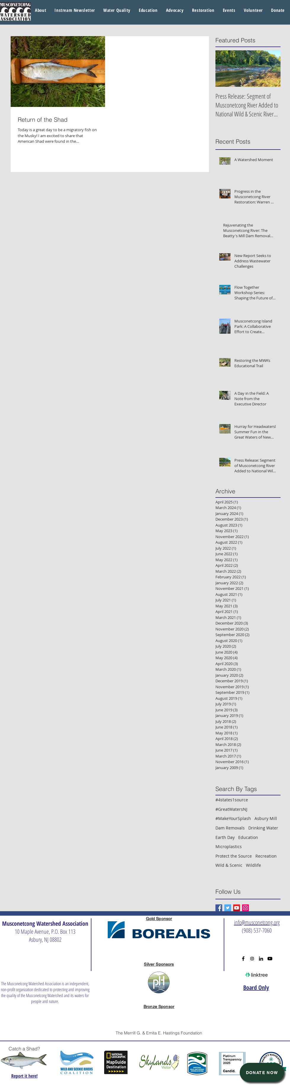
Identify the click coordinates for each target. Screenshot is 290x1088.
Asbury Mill (265, 818)
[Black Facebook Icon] (243, 959)
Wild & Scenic (228, 865)
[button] (117, 10)
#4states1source (231, 800)
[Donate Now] (262, 1072)
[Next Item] (271, 68)
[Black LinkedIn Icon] (261, 959)
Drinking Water (263, 828)
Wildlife (253, 865)
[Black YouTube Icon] (270, 959)
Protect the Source (233, 856)
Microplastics (228, 846)
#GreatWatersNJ (231, 809)
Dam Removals (230, 828)
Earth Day (225, 837)
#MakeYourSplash (233, 818)
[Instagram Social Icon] (245, 907)
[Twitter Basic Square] (227, 907)
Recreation (266, 856)
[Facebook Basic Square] (218, 907)
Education (248, 837)
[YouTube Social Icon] (236, 907)
